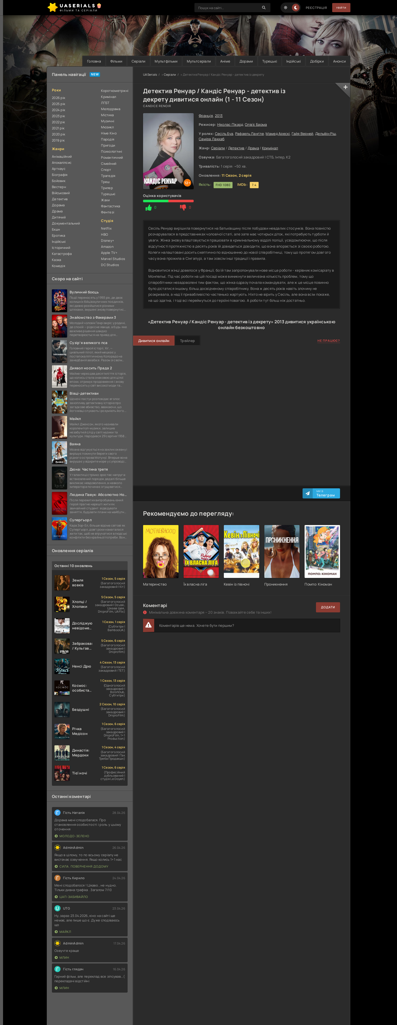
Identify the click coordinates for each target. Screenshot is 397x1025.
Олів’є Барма (256, 124)
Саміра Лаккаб (212, 138)
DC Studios (110, 265)
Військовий (61, 193)
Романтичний (112, 157)
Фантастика (110, 206)
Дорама (58, 205)
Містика (107, 115)
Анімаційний (62, 156)
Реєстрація (312, 8)
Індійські (290, 61)
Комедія (58, 266)
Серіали (127, 61)
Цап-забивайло (71, 897)
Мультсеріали (190, 61)
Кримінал (270, 148)
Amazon (107, 246)
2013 (219, 115)
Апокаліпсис (61, 162)
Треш (105, 181)
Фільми (103, 61)
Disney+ (107, 240)
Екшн (56, 229)
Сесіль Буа (224, 133)
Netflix (106, 228)
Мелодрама (110, 109)
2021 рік (58, 128)
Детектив (236, 148)
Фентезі (107, 212)
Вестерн (59, 187)
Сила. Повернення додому (81, 867)
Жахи (105, 200)
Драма (253, 148)
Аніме (217, 61)
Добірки (315, 61)
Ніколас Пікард (230, 124)
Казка (56, 259)
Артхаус (58, 168)
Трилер (107, 188)
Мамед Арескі (278, 133)
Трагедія (108, 175)
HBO (104, 234)
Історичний (61, 247)
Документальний (66, 223)
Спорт (106, 169)
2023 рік (58, 116)
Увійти (339, 8)
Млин (62, 958)
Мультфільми (155, 61)
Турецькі (264, 61)
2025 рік (58, 104)
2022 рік (58, 122)
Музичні (107, 121)
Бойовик (58, 180)
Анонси (338, 61)
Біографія (60, 174)
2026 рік (58, 97)
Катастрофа (62, 253)
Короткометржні (114, 90)
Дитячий (59, 217)
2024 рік (58, 110)
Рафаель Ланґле (249, 133)
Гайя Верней (302, 133)
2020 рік (58, 134)
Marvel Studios (113, 258)
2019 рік (58, 140)
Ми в (325, 493)
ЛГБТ (105, 103)
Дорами (240, 61)
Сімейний (108, 163)
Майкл (63, 932)
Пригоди (108, 145)
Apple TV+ (109, 252)
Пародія (107, 139)
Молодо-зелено (72, 836)
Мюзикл (107, 127)
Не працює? (328, 341)
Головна (79, 61)
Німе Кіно (109, 133)
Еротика (58, 235)
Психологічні (111, 151)
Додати (328, 607)
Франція (206, 115)
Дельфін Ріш (325, 133)
